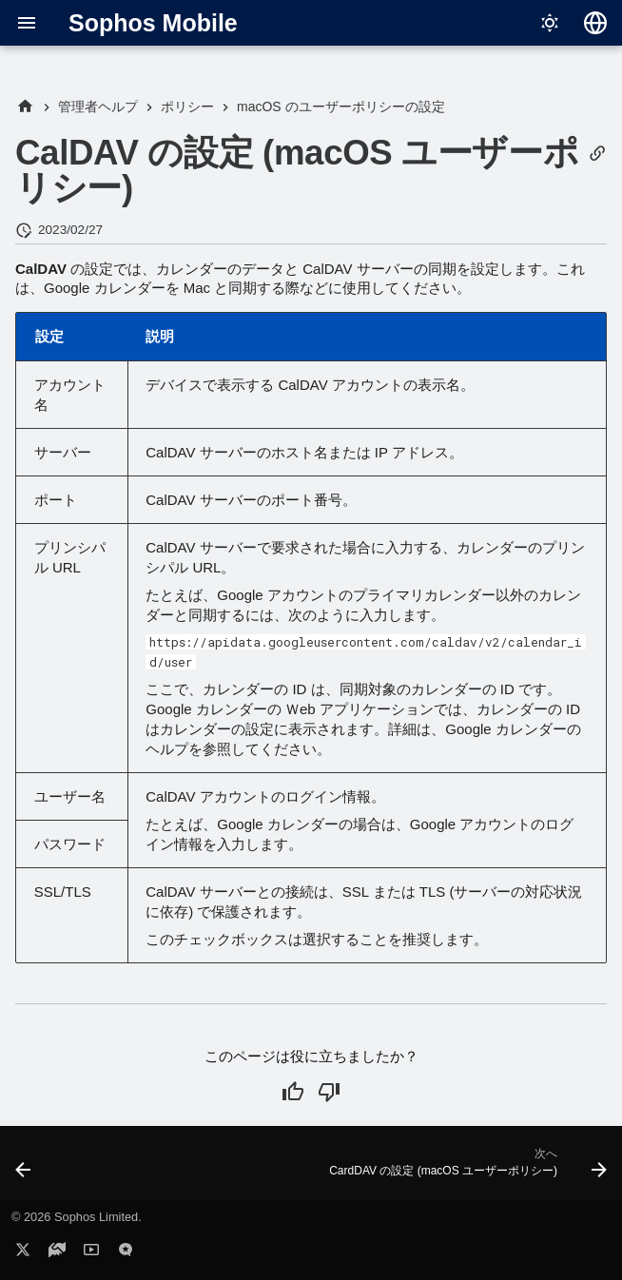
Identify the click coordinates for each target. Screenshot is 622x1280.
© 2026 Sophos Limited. (76, 1217)
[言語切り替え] (595, 23)
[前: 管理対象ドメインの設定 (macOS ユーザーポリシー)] (24, 1169)
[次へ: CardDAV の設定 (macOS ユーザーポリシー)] (464, 1169)
